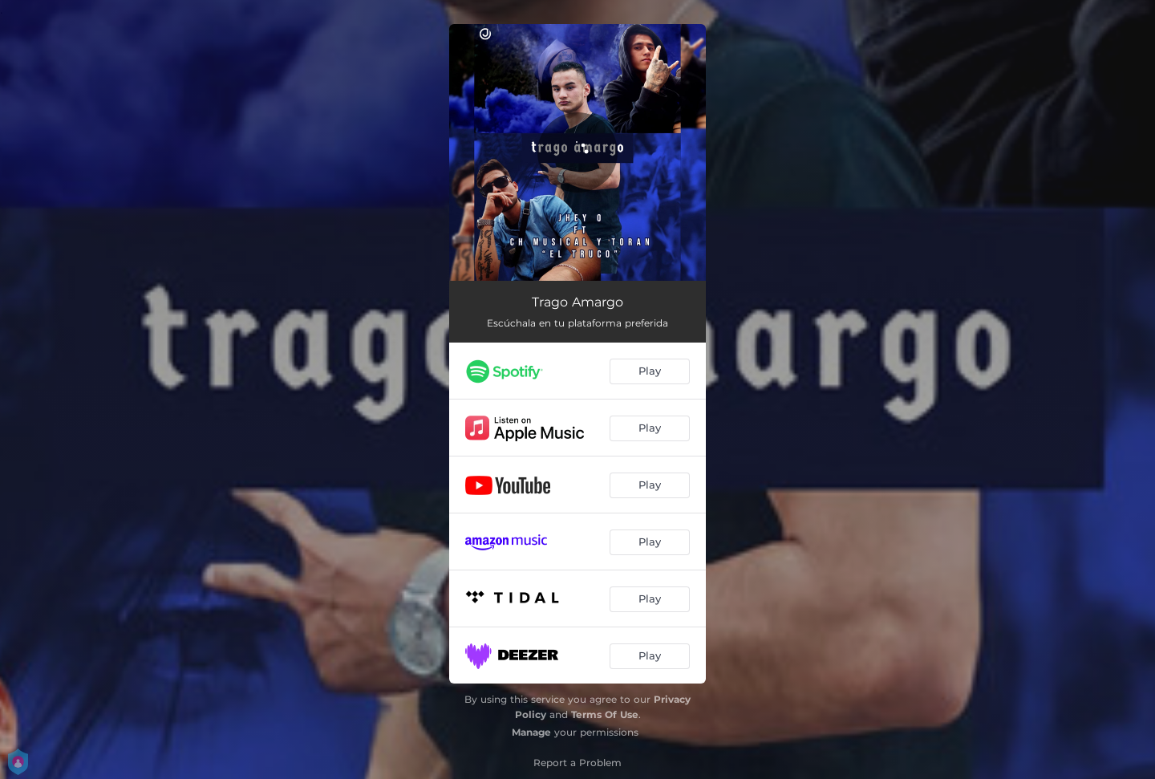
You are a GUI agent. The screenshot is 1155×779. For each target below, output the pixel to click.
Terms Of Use (604, 714)
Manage (531, 732)
